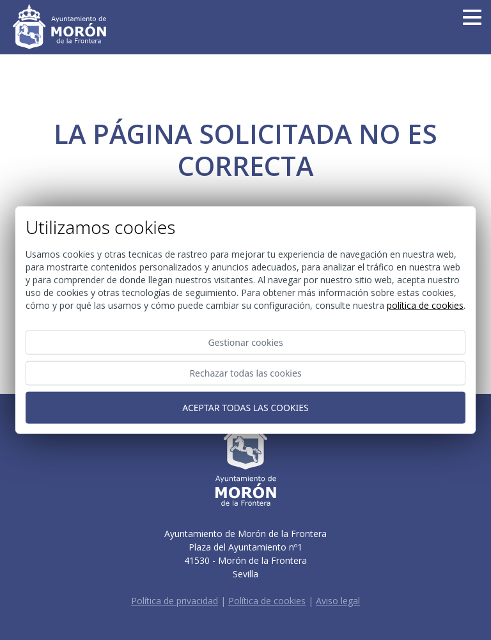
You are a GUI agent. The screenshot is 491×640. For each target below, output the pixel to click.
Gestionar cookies (245, 342)
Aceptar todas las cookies (245, 408)
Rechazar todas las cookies (245, 373)
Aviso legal (338, 601)
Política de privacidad (174, 601)
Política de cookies (267, 601)
